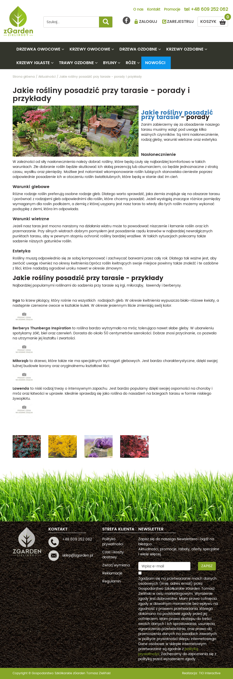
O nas (138, 9)
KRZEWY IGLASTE (33, 63)
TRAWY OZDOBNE (76, 63)
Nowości (155, 63)
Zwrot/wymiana (116, 565)
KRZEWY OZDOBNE (185, 49)
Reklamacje (112, 573)
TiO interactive (209, 673)
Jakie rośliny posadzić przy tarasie (177, 115)
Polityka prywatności (112, 541)
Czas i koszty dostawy (113, 554)
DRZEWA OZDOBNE (138, 49)
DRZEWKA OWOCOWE (38, 49)
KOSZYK (214, 21)
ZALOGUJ (148, 22)
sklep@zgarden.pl (77, 555)
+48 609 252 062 (209, 9)
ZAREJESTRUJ (180, 22)
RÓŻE (131, 63)
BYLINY (110, 63)
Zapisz (207, 566)
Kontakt (153, 9)
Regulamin (111, 581)
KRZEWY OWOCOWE (90, 49)
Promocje (172, 9)
